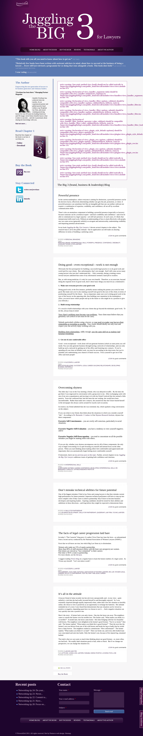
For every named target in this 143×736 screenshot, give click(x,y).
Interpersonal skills (73, 465)
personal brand (64, 243)
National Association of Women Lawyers (92, 572)
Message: (98, 690)
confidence (107, 243)
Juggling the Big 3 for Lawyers (69, 244)
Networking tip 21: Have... (30, 701)
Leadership (101, 512)
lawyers (81, 653)
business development (70, 512)
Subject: (62, 708)
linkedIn (27, 199)
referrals (69, 367)
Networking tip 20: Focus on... (31, 704)
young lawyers (118, 512)
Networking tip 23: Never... (30, 694)
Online (19, 143)
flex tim (85, 573)
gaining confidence (82, 468)
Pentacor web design (57, 733)
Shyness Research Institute (105, 415)
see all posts (65, 668)
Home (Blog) (35, 50)
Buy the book (65, 50)
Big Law (111, 572)
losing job (73, 653)
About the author (105, 50)
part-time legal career (97, 573)
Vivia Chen (72, 572)
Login (110, 236)
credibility (116, 243)
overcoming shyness (66, 468)
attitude (65, 653)
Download (21, 145)
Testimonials (89, 50)
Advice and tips (71, 651)
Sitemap (68, 733)
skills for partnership (87, 512)
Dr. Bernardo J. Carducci (82, 415)
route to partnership (73, 573)
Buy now (27, 172)
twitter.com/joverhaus (31, 189)
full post (79, 555)
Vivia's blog (75, 559)
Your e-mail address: (67, 699)
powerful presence (94, 243)
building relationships (102, 366)
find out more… (21, 123)
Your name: (64, 690)
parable (87, 653)
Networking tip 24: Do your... (31, 690)
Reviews (77, 50)
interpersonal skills (78, 243)
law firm (108, 512)
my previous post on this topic (85, 455)
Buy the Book (63, 674)
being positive (96, 653)
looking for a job (109, 653)
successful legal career (83, 366)
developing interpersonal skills (102, 468)
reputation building (65, 366)
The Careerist (63, 572)
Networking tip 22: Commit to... (32, 697)
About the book (50, 50)
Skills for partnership (73, 511)
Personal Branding (72, 239)
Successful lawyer (72, 362)
